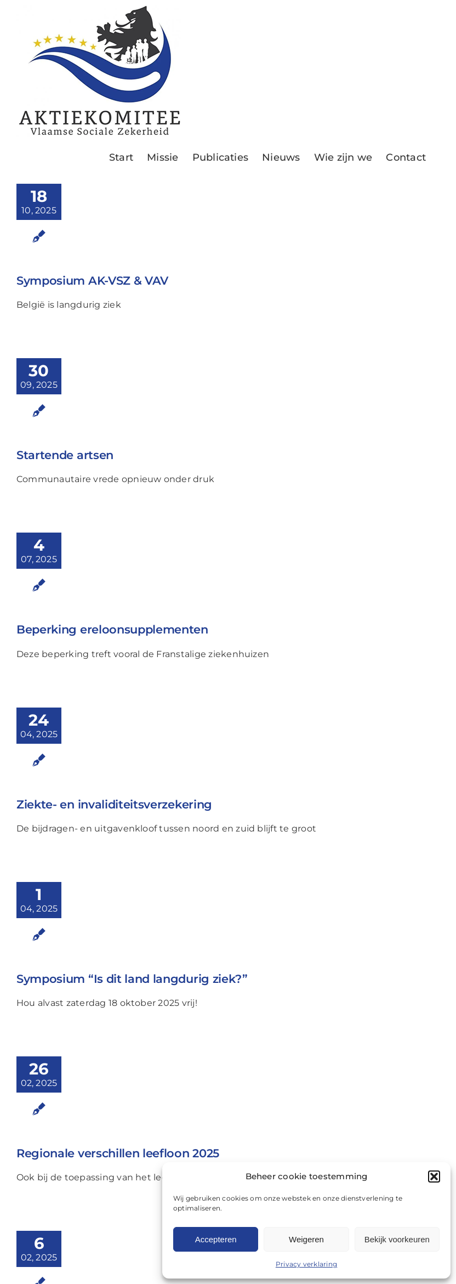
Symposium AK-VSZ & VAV (92, 280)
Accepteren (216, 1239)
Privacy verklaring (306, 1264)
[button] (434, 1176)
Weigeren (306, 1239)
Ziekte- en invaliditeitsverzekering (114, 804)
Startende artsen (64, 455)
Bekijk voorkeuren (397, 1239)
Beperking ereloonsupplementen (112, 629)
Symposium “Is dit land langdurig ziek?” (132, 979)
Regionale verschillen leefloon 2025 (117, 1153)
